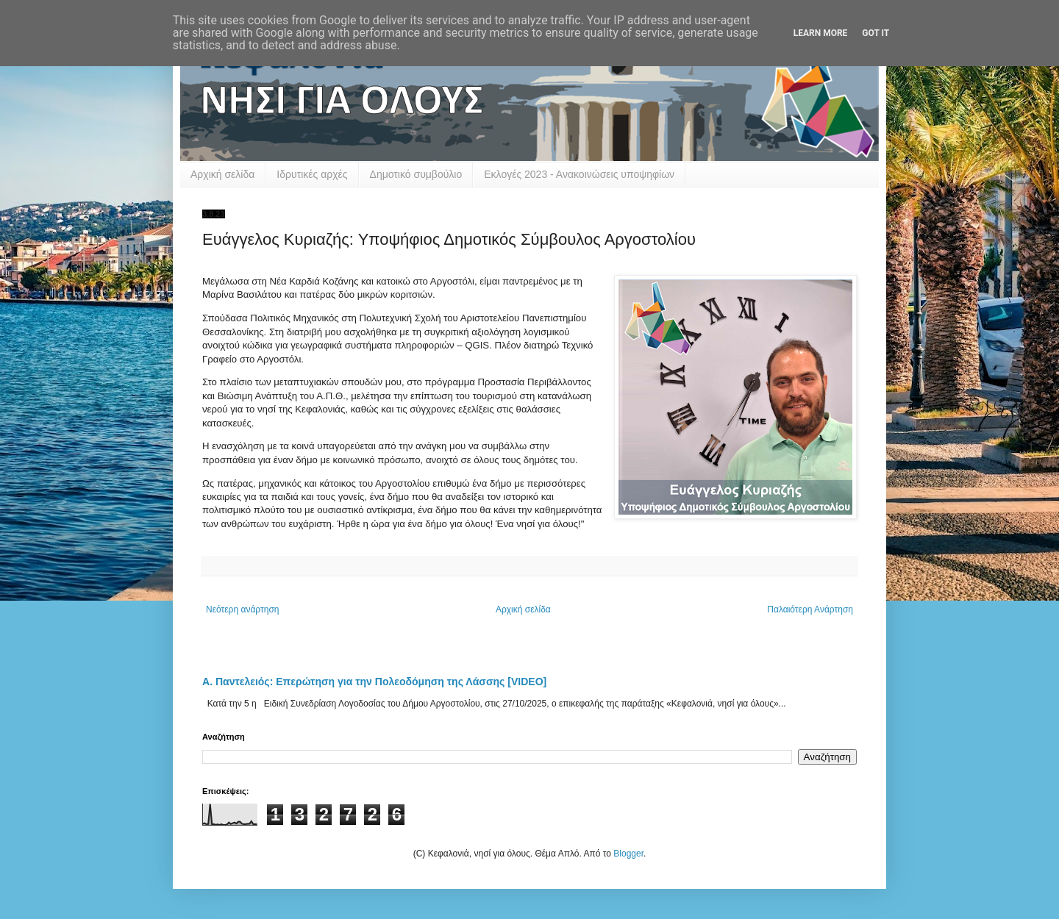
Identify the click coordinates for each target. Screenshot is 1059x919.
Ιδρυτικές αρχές (312, 174)
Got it (875, 33)
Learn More (821, 33)
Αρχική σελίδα (222, 174)
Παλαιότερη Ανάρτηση (810, 609)
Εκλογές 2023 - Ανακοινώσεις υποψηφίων (579, 174)
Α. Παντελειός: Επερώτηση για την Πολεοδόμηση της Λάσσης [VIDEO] (374, 681)
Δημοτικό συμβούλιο (416, 174)
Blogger (628, 853)
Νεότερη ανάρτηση (242, 609)
